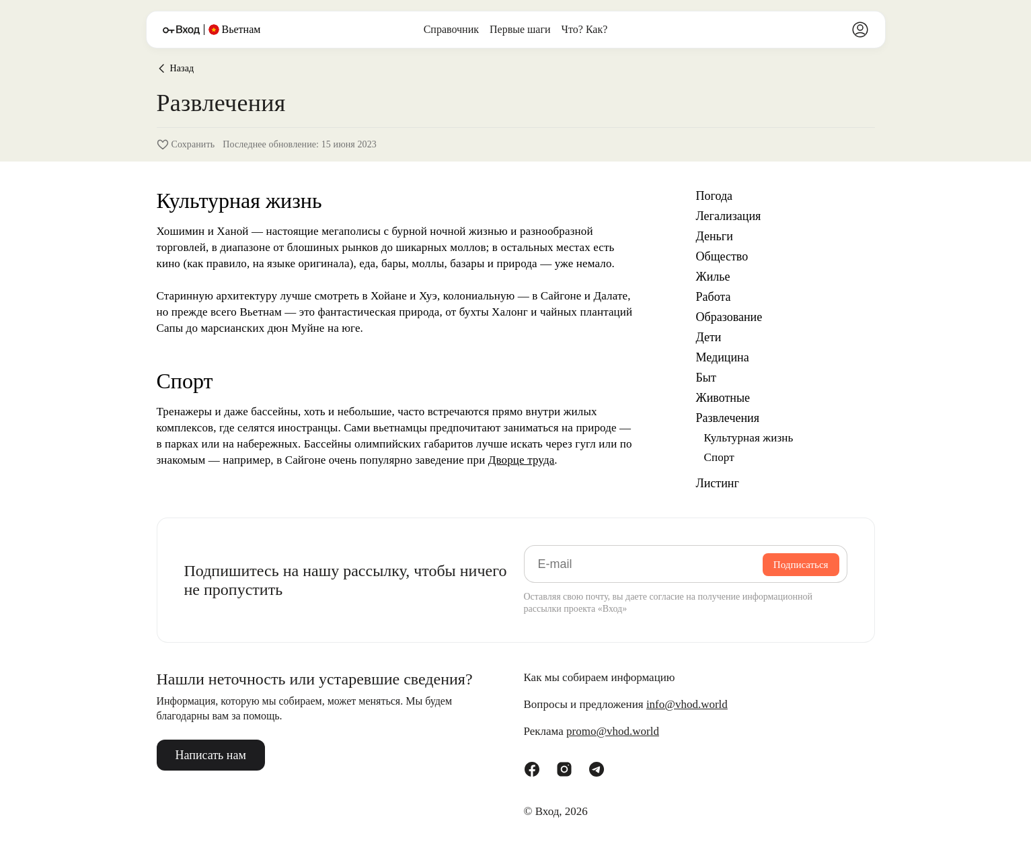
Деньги (714, 236)
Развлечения (727, 418)
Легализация (728, 216)
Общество (722, 256)
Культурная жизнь (749, 437)
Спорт (719, 457)
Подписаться (801, 564)
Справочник (451, 29)
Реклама (591, 731)
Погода (714, 196)
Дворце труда (521, 460)
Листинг (717, 483)
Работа (713, 297)
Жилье (713, 276)
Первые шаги (520, 29)
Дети (709, 337)
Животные (723, 397)
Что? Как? (585, 29)
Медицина (722, 357)
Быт (706, 377)
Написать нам (211, 755)
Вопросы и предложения (626, 705)
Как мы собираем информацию (599, 677)
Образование (729, 317)
